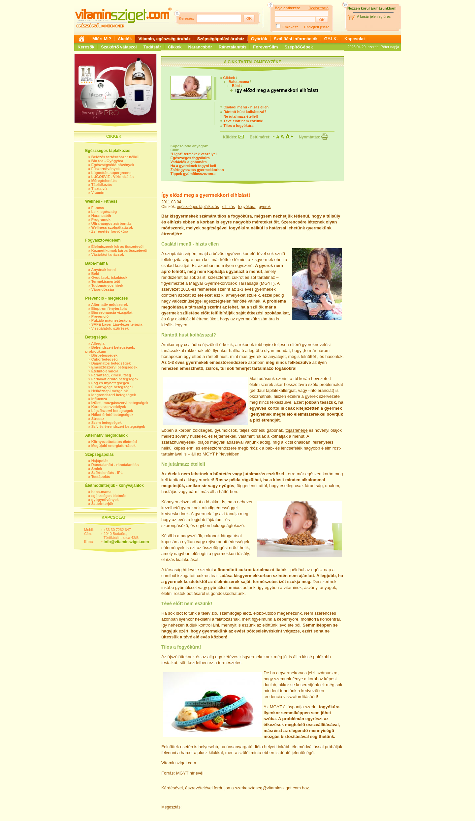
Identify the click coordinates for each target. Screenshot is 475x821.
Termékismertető (105, 281)
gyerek (265, 206)
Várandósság (102, 289)
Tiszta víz (99, 189)
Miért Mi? (101, 38)
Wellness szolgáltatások (112, 227)
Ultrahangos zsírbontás (111, 223)
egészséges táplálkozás (198, 206)
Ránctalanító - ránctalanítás (115, 465)
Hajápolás (100, 461)
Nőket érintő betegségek (112, 415)
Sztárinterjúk (102, 504)
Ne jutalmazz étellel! (240, 116)
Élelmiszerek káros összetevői (117, 247)
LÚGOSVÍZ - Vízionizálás (112, 177)
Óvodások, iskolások (109, 277)
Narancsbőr (200, 46)
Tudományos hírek (107, 285)
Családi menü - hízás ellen (246, 107)
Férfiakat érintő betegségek (115, 379)
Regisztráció (318, 8)
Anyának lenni (103, 270)
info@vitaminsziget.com (126, 542)
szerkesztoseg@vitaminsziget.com (268, 787)
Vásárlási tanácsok (107, 254)
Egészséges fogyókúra (190, 158)
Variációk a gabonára (189, 162)
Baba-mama (239, 82)
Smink (96, 469)
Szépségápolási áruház (220, 38)
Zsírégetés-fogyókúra (109, 231)
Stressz (97, 419)
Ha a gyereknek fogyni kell (193, 166)
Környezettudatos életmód (114, 442)
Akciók (125, 38)
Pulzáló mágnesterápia (111, 320)
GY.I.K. (331, 38)
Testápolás (100, 477)
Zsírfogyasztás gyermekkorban (197, 170)
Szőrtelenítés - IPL (107, 473)
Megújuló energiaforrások (113, 446)
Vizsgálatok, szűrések (110, 328)
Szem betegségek (106, 423)
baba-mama (101, 492)
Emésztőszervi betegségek (114, 367)
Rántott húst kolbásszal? (244, 112)
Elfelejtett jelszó (316, 27)
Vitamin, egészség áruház (165, 38)
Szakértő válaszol (119, 46)
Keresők (86, 46)
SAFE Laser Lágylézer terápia (116, 324)
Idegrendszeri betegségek (113, 395)
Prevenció (100, 316)
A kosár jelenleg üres (374, 16)
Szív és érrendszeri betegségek (118, 426)
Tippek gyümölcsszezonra (193, 174)
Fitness (97, 208)
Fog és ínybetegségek (110, 383)
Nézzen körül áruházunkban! (371, 8)
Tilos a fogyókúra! (239, 126)
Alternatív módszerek (109, 305)
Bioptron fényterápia (109, 308)
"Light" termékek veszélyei (194, 154)
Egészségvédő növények (112, 165)
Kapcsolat (354, 38)
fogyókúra (247, 206)
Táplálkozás (101, 185)
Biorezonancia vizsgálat (112, 312)
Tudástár (152, 46)
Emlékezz (290, 27)
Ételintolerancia (104, 371)
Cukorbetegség (104, 359)
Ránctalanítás (233, 46)
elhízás (228, 206)
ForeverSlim (265, 46)
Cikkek (175, 46)
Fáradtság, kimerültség (111, 375)
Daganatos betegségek (111, 363)
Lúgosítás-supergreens (111, 173)
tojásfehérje (297, 430)
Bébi (95, 274)
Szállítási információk (296, 38)
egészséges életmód (109, 496)
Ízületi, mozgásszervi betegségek (119, 403)
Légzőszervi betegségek (112, 411)
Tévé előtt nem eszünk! (243, 121)
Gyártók (259, 38)
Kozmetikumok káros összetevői (119, 250)
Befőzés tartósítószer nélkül (115, 157)
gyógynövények (105, 500)
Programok (101, 219)
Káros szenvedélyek (108, 407)
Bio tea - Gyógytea (107, 161)
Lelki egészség (104, 212)
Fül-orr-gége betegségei (112, 387)
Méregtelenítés (104, 181)
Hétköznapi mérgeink (109, 391)
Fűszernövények (105, 169)
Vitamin (98, 192)
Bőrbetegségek (104, 355)
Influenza (99, 399)
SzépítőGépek (299, 46)
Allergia (97, 343)
